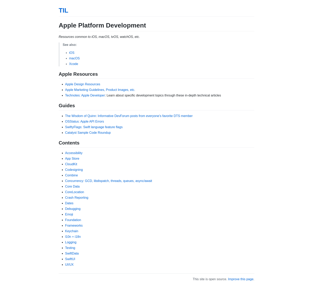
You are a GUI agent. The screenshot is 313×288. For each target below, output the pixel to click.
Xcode (73, 64)
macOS (74, 58)
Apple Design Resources (82, 84)
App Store (72, 158)
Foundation (73, 220)
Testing (70, 248)
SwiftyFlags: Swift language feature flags (94, 127)
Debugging (72, 208)
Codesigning (74, 169)
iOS (71, 52)
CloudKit (71, 164)
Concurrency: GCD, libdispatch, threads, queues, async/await (108, 181)
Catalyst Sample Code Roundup (88, 132)
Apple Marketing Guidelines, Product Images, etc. (100, 89)
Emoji (69, 214)
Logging (70, 242)
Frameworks (74, 225)
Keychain (71, 231)
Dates (69, 203)
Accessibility (73, 153)
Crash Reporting (76, 197)
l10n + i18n (73, 236)
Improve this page (240, 279)
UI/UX (69, 264)
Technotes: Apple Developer (85, 95)
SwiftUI (70, 259)
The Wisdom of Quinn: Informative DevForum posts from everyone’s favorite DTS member (129, 116)
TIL (63, 10)
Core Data (72, 186)
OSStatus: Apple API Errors (84, 121)
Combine (71, 175)
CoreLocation (74, 192)
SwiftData (72, 253)
